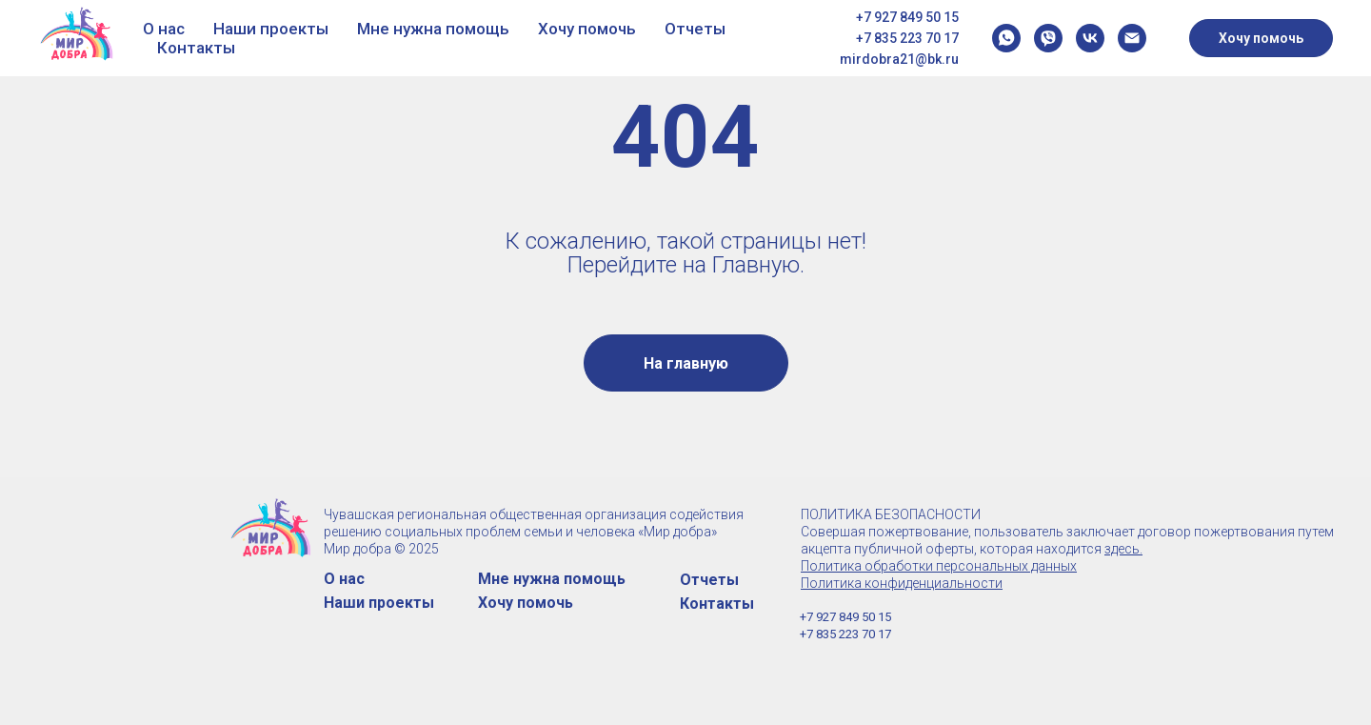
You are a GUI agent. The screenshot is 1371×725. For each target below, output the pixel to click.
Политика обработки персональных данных (939, 566)
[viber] (1048, 38)
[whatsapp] (1006, 38)
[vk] (1090, 38)
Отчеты (695, 28)
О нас (164, 28)
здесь (1122, 548)
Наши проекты (270, 28)
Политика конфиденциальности (902, 583)
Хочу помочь (587, 28)
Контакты (196, 47)
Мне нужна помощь (433, 28)
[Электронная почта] (1132, 38)
